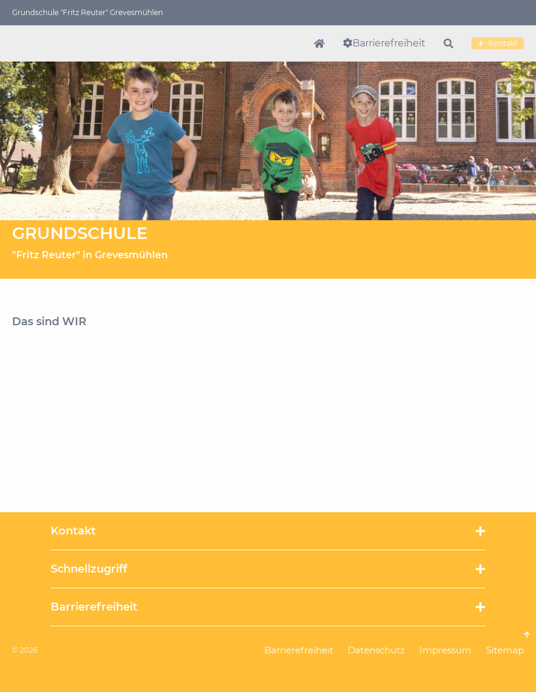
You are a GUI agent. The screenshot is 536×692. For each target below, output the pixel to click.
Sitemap (505, 650)
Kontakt (497, 43)
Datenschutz (376, 650)
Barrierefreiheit (389, 43)
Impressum (445, 650)
